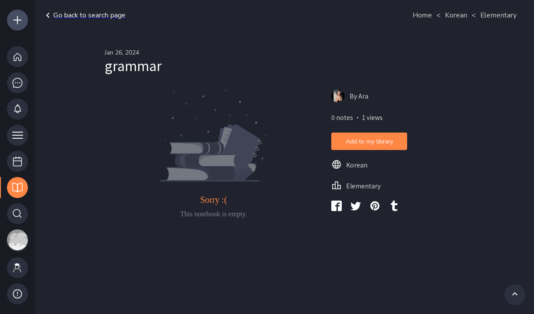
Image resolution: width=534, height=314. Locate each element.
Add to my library (369, 141)
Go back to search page (84, 15)
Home (422, 15)
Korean (456, 15)
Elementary (498, 15)
